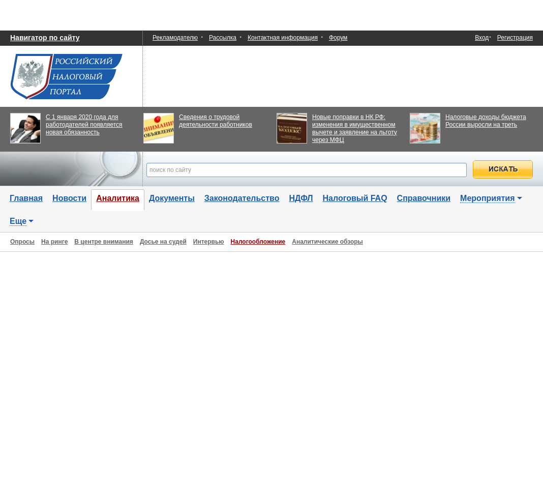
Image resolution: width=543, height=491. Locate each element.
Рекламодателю (175, 37)
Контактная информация (283, 37)
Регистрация (515, 37)
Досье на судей (163, 241)
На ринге (54, 241)
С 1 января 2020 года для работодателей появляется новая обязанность (84, 124)
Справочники (424, 198)
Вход (482, 38)
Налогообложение (258, 241)
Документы (172, 198)
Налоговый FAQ (355, 198)
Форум (338, 37)
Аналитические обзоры (327, 241)
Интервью (208, 241)
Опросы (22, 241)
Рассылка (222, 37)
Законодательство (242, 198)
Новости (69, 198)
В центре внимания (103, 241)
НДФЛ (301, 198)
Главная (26, 198)
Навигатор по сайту (45, 38)
